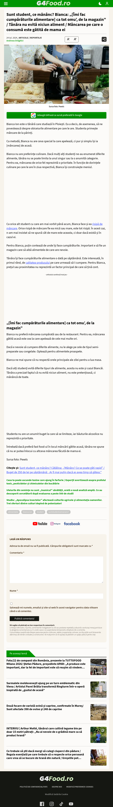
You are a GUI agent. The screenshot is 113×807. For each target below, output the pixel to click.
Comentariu (17, 553)
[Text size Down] (68, 39)
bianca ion (27, 512)
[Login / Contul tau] (107, 3)
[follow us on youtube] (40, 524)
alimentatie (13, 512)
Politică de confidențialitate (33, 792)
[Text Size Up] (75, 39)
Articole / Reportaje (30, 37)
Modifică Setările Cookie (56, 799)
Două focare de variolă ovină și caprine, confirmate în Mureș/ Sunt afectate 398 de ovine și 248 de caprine (44, 712)
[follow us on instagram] (55, 524)
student (40, 512)
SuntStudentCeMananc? (58, 512)
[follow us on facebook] (72, 524)
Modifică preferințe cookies (79, 792)
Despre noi (57, 792)
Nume (14, 596)
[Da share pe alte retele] (104, 39)
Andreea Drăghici (14, 40)
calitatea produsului (38, 263)
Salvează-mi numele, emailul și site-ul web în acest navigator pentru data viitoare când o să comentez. (54, 614)
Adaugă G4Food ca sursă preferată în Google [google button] (56, 115)
